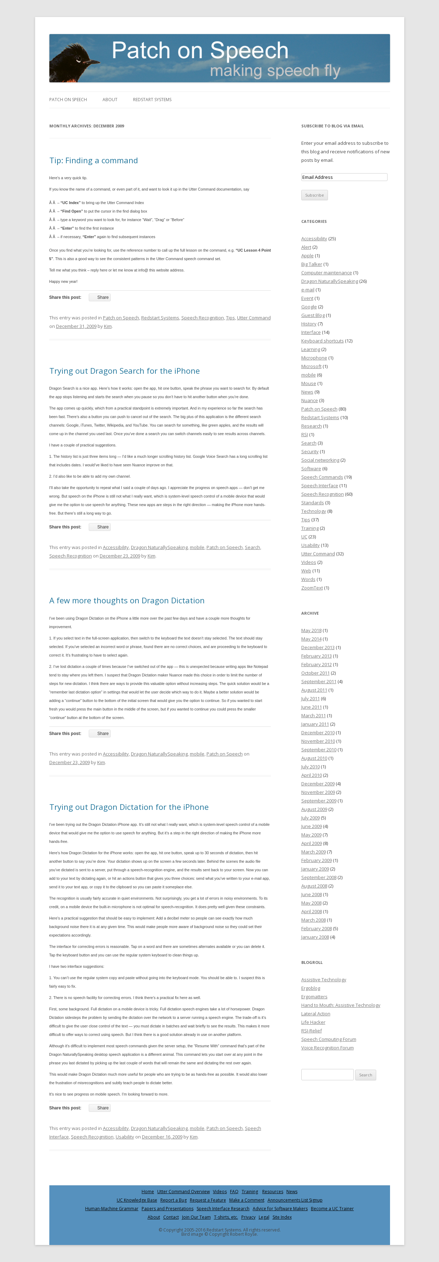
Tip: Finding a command (93, 160)
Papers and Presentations (167, 1209)
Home (148, 1192)
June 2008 (311, 894)
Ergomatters (314, 996)
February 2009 (316, 860)
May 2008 (311, 903)
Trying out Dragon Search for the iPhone (124, 370)
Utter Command (254, 317)
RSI (304, 434)
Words (308, 579)
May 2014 (311, 639)
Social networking (320, 460)
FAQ (234, 1192)
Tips (230, 317)
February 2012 (316, 664)
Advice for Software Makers (280, 1209)
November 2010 (318, 741)
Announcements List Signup (295, 1200)
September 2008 (318, 877)
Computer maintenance (326, 272)
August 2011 (314, 690)
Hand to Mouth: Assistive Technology (340, 1005)
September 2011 (318, 681)
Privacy (248, 1217)
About (110, 100)
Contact (171, 1217)
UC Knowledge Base (137, 1200)
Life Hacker (313, 1022)
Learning (310, 349)
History (309, 323)
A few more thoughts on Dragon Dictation (127, 600)
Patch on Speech (68, 100)
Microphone (314, 358)
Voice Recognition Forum (327, 1047)
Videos (308, 562)
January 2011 (315, 724)
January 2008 (315, 937)
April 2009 (311, 843)
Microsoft (311, 366)
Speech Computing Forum (328, 1039)
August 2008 (314, 886)
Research (311, 426)
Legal (264, 1217)
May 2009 (311, 835)
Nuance (309, 400)
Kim (108, 326)
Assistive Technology (323, 979)
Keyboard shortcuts (322, 341)
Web (306, 570)
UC (304, 536)
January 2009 (315, 869)
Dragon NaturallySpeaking (159, 547)
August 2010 (314, 758)
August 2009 (314, 809)
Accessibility (116, 547)
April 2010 (311, 775)
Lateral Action (315, 1013)
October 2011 (315, 673)
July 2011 (310, 698)
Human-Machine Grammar (111, 1209)
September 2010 (318, 749)
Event (307, 298)
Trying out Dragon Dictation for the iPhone (129, 806)
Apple (307, 255)
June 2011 (311, 707)
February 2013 (316, 656)
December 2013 (318, 647)
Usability (125, 1137)
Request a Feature (208, 1200)
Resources (272, 1192)
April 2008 (311, 911)
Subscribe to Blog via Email (332, 125)
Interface (311, 332)
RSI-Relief (311, 1030)
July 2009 (310, 817)
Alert (306, 247)
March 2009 (313, 852)
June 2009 (311, 826)
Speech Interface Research (223, 1209)
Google (309, 306)
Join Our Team (196, 1217)
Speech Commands (322, 477)
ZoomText (312, 588)
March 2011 (313, 715)
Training (310, 528)
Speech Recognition (202, 317)
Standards (312, 502)
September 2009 (318, 800)
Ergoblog (310, 988)
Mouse (308, 383)
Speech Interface (319, 485)
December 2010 (318, 732)
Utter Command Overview (183, 1192)
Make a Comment (246, 1200)
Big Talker (311, 264)
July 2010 (310, 766)
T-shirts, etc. (226, 1217)
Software (311, 468)
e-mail (307, 289)
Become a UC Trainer (332, 1209)
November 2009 (318, 792)
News (307, 392)
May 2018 (311, 630)
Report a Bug (173, 1200)
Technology (313, 511)
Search (252, 547)
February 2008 (316, 928)
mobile (197, 547)
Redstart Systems (152, 100)
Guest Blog (313, 315)
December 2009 (318, 783)
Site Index (282, 1217)
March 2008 (313, 920)
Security (310, 451)
